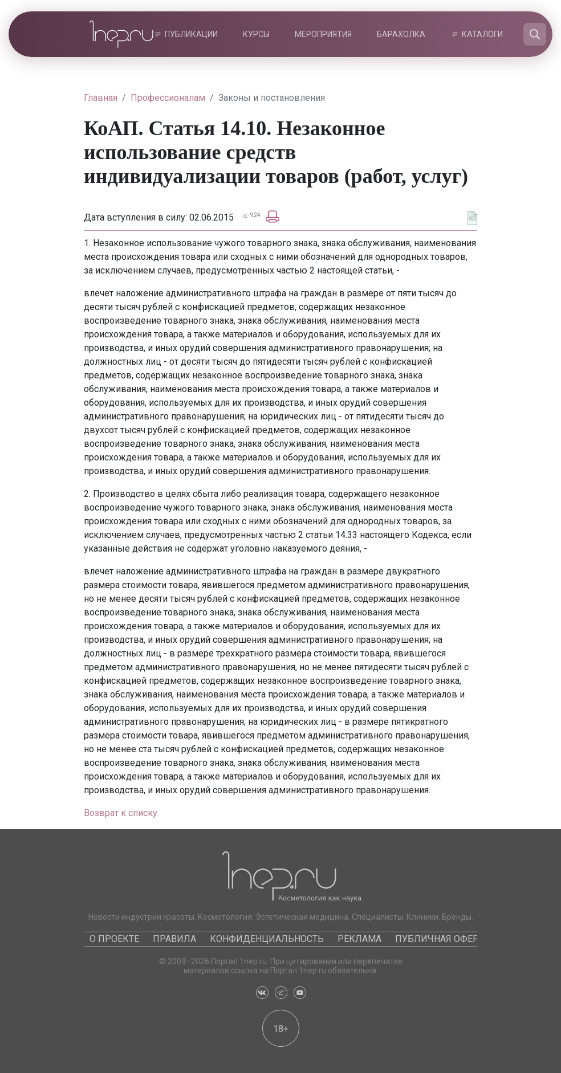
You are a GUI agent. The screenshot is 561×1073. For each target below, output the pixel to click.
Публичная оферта (442, 938)
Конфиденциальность (267, 938)
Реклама (359, 938)
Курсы (256, 34)
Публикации (191, 34)
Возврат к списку (120, 812)
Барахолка (401, 34)
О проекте (114, 938)
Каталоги (482, 34)
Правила (174, 938)
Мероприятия (323, 34)
